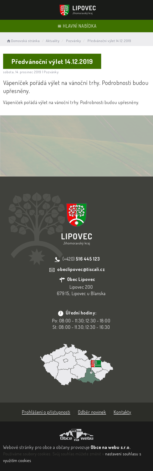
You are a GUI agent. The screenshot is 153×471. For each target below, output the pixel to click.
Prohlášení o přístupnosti (46, 412)
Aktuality (53, 41)
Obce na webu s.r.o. (111, 447)
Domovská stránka (23, 41)
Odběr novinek (92, 412)
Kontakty (122, 412)
